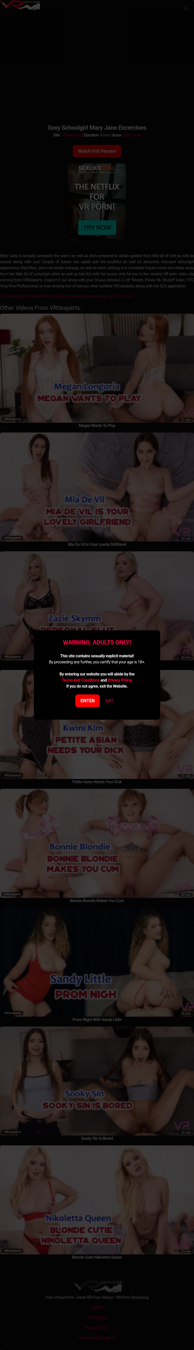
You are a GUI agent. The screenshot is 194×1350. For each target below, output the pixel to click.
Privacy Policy (119, 680)
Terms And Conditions (81, 680)
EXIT (110, 700)
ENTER (88, 701)
